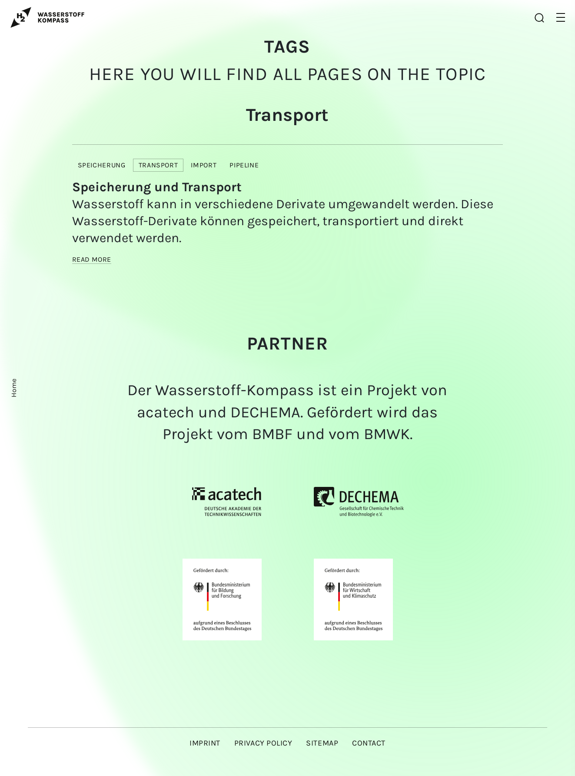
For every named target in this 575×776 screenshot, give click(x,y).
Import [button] (203, 165)
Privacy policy (263, 743)
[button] (560, 17)
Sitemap (322, 743)
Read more (91, 259)
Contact (369, 743)
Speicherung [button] (102, 165)
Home (14, 388)
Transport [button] (158, 165)
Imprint (204, 743)
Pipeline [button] (244, 165)
